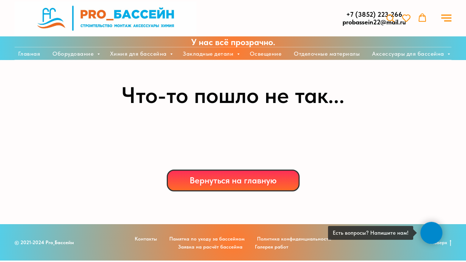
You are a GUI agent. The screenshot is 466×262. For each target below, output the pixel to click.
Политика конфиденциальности (294, 239)
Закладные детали (209, 53)
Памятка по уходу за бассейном (207, 239)
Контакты (146, 239)
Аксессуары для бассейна (409, 53)
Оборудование (73, 53)
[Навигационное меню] (446, 18)
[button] (390, 17)
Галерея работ (271, 247)
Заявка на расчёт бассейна (210, 247)
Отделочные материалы (327, 53)
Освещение (266, 53)
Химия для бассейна (139, 53)
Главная (29, 53)
